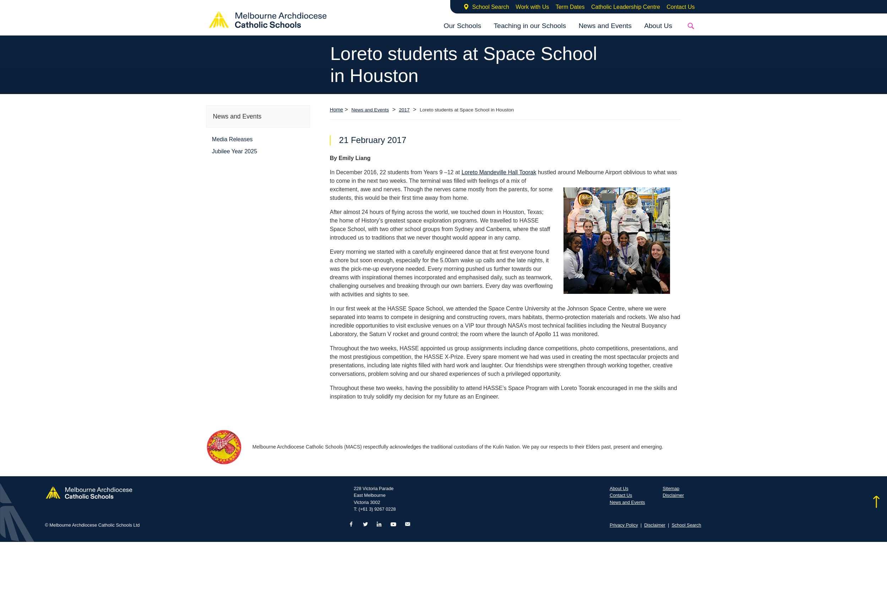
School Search (490, 7)
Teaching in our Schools (530, 25)
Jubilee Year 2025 (234, 151)
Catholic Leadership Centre (625, 7)
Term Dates (570, 7)
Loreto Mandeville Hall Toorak (499, 172)
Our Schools (462, 25)
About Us (658, 25)
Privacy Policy (624, 525)
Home (336, 109)
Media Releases (232, 139)
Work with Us (532, 7)
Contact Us (680, 7)
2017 (404, 109)
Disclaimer (673, 495)
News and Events (604, 25)
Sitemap (671, 488)
